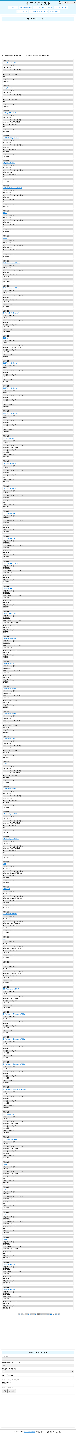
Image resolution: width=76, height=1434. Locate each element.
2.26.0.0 (6, 338)
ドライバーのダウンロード (39, 11)
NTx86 (5, 1164)
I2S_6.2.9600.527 (9, 163)
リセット (11, 1391)
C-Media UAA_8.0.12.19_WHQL (14, 1039)
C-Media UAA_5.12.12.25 (11, 563)
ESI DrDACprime (8, 438)
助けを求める (54, 11)
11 (41, 1314)
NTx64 (5, 1239)
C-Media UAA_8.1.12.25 (11, 588)
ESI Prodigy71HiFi (9, 1114)
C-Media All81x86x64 (10, 663)
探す (4, 1391)
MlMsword (6, 889)
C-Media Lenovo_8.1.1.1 (11, 288)
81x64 (5, 238)
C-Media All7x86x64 (9, 688)
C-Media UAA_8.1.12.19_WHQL (14, 1064)
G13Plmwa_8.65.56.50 (10, 363)
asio (4, 964)
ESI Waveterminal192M (11, 989)
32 (56, 1314)
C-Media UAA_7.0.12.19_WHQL (14, 1014)
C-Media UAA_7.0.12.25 (11, 513)
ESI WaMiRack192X (10, 914)
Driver (5, 763)
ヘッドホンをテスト (61, 7)
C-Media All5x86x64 (9, 638)
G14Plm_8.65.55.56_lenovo (12, 188)
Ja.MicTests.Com (29, 1432)
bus (4, 939)
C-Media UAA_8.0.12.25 (11, 538)
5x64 (4, 1189)
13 (48, 1314)
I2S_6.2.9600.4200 (9, 463)
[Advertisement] (38, 37)
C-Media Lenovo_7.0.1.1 (11, 263)
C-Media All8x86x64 (9, 713)
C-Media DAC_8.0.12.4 (11, 1264)
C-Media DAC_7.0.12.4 (11, 1289)
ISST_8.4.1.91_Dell (9, 62)
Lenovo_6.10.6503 (9, 613)
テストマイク (12, 7)
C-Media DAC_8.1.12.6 (11, 313)
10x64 (5, 213)
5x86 (4, 1214)
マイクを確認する (26, 7)
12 (44, 1314)
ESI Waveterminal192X (11, 1139)
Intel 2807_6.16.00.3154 (11, 814)
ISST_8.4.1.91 (8, 87)
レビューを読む (22, 11)
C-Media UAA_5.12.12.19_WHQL (14, 1089)
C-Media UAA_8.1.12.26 (11, 138)
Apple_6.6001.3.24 (9, 113)
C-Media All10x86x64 (10, 738)
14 (51, 1314)
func (4, 864)
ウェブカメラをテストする (43, 7)
